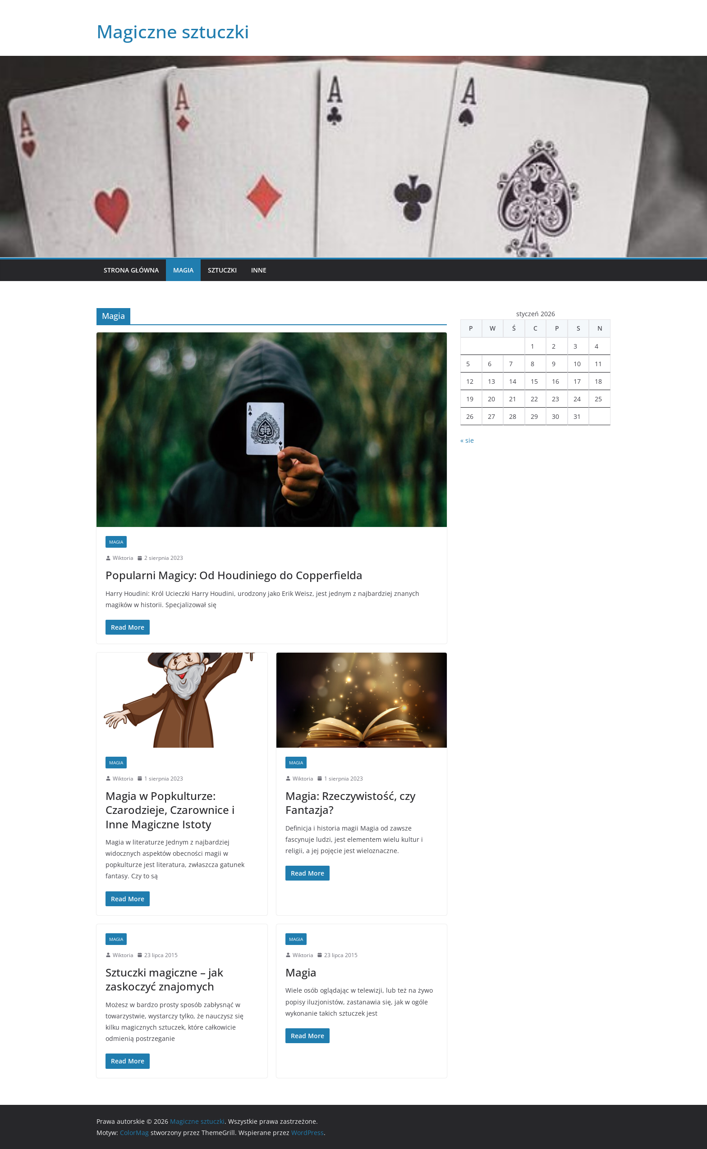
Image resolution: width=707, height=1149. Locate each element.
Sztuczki (222, 270)
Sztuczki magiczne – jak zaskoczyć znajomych (164, 979)
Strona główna (131, 270)
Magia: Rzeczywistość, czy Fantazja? (350, 802)
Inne (258, 270)
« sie (467, 440)
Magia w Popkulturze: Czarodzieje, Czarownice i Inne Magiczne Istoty (170, 809)
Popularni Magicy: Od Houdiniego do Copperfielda (234, 575)
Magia (183, 270)
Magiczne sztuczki (172, 31)
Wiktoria (123, 558)
